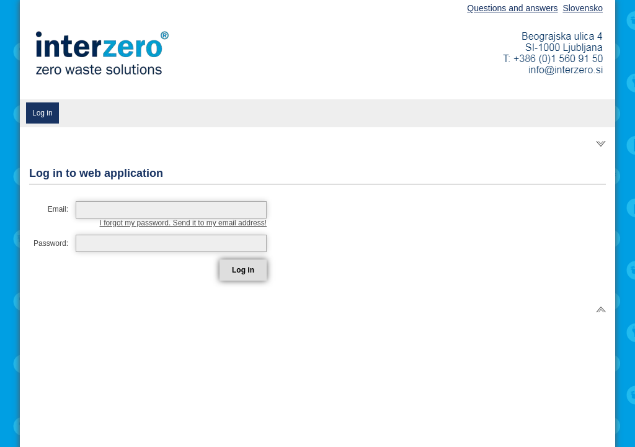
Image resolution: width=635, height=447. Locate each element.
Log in (42, 113)
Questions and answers (512, 8)
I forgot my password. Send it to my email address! (183, 223)
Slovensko (582, 8)
